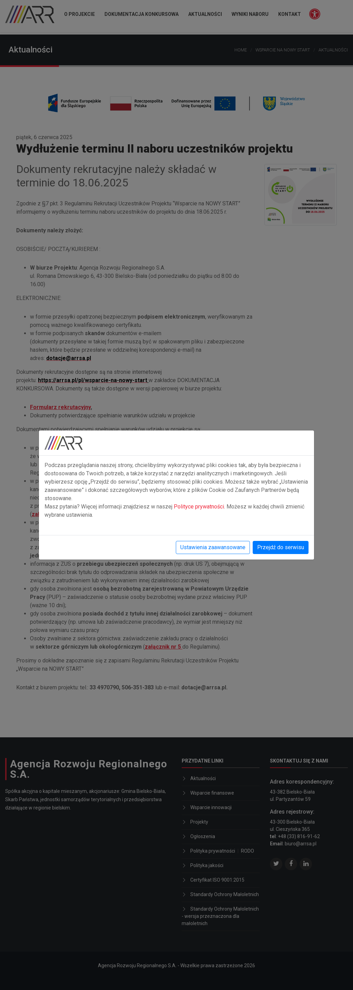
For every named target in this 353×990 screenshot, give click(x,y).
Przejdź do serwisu (280, 547)
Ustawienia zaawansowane (212, 547)
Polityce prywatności (199, 506)
